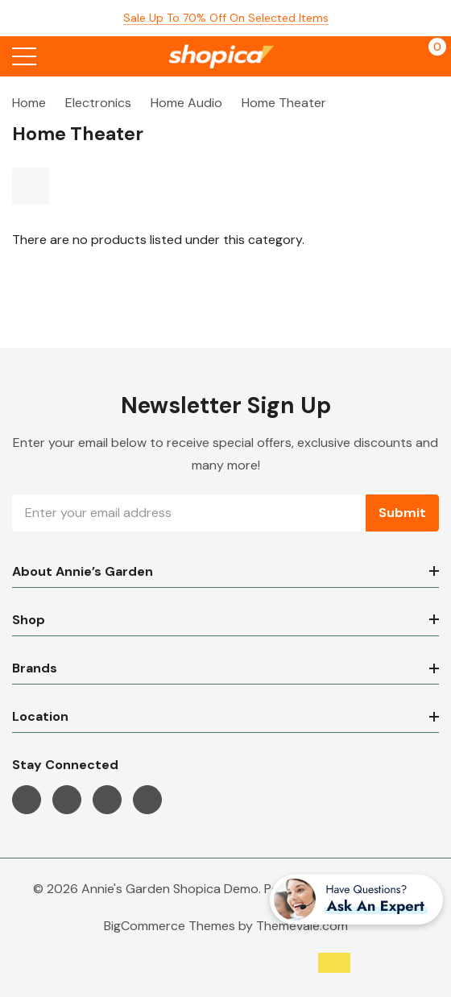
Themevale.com (302, 925)
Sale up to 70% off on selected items (226, 17)
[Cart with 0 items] (429, 56)
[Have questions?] (356, 900)
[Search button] (58, 56)
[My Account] (397, 56)
